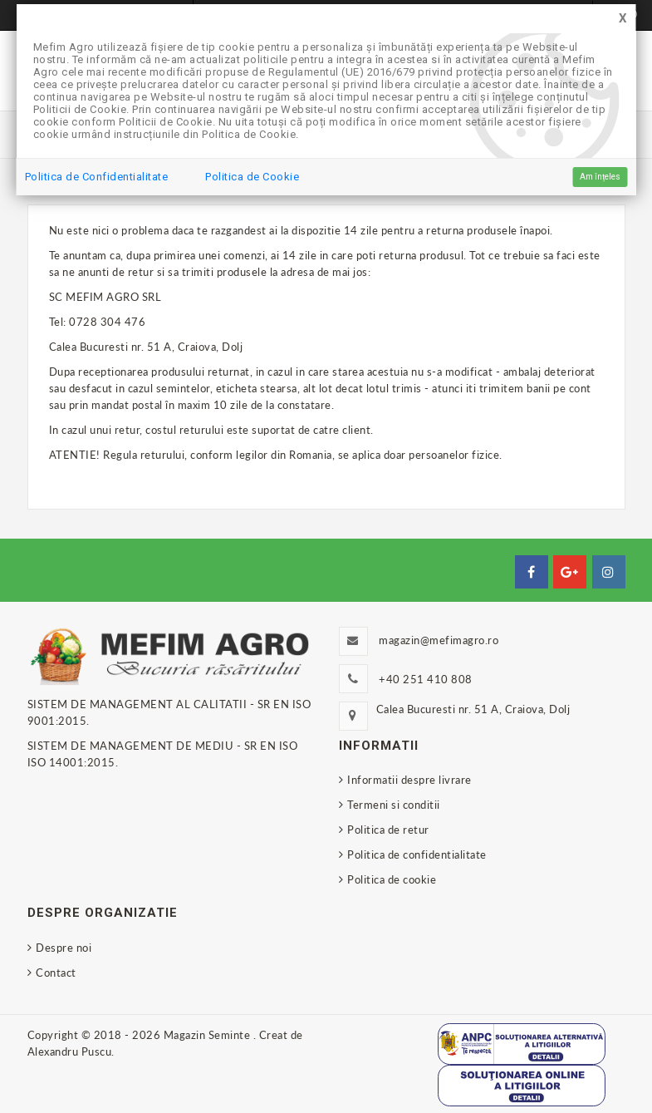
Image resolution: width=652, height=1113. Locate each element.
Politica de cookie (391, 879)
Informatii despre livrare (409, 779)
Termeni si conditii (393, 804)
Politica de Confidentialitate (97, 176)
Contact (56, 972)
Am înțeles (600, 176)
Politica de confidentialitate (417, 854)
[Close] (622, 18)
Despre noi (63, 947)
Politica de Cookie (252, 176)
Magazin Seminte (208, 1035)
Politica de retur (388, 829)
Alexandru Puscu (69, 1051)
